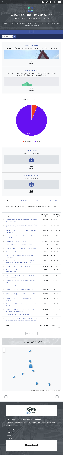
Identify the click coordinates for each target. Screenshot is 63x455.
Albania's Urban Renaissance (31, 15)
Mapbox (59, 390)
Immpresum (10, 432)
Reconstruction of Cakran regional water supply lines (19, 289)
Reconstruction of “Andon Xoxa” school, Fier (17, 286)
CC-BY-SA (51, 390)
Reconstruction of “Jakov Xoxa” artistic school (18, 266)
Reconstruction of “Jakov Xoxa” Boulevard (17, 241)
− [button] (4, 351)
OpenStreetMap (42, 390)
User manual (10, 429)
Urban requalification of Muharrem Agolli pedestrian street (21, 248)
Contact (9, 435)
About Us (9, 438)
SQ (55, 2)
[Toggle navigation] (31, 31)
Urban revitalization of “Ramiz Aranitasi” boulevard (19, 244)
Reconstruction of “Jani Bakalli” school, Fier (17, 314)
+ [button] (4, 349)
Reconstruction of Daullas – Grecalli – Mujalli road (19, 252)
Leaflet (32, 390)
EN (59, 2)
